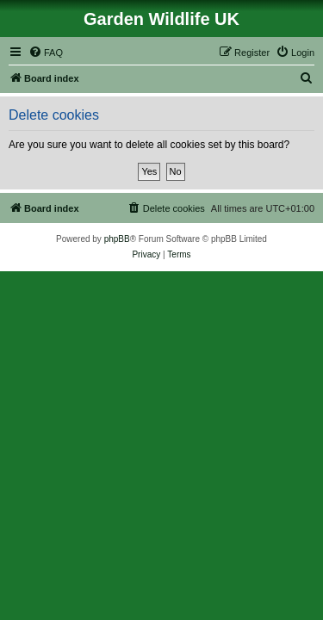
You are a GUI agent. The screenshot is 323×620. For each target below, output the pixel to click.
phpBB (117, 239)
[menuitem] (45, 52)
